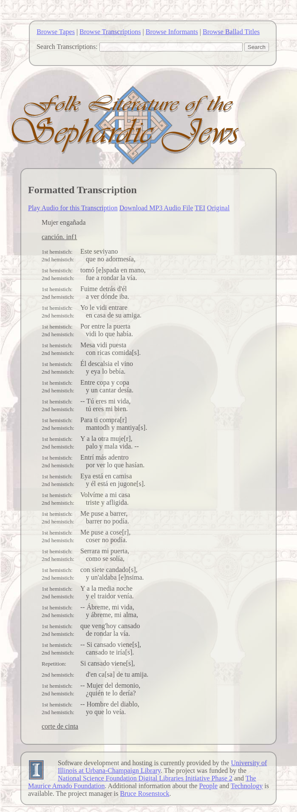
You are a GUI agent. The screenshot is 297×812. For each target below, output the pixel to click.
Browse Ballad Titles (231, 31)
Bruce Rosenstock (145, 793)
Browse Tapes (56, 31)
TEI (200, 208)
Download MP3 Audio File (156, 208)
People (208, 785)
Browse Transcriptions (110, 31)
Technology (247, 785)
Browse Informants (172, 31)
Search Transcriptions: (67, 46)
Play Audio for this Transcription (73, 208)
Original (218, 208)
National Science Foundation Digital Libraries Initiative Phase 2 (145, 778)
